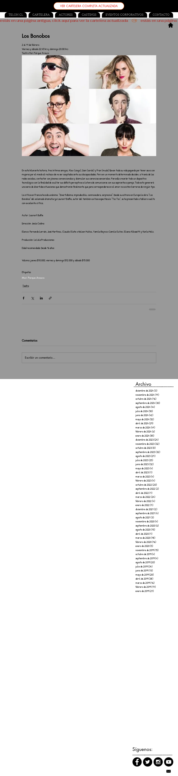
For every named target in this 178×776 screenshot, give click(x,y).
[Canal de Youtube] (168, 762)
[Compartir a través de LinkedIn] (41, 298)
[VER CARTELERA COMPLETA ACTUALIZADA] (89, 6)
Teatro (26, 285)
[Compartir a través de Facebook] (23, 298)
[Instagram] (158, 762)
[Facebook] (137, 762)
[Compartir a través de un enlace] (50, 298)
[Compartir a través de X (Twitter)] (32, 298)
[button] (89, 15)
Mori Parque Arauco (33, 277)
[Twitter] (147, 762)
